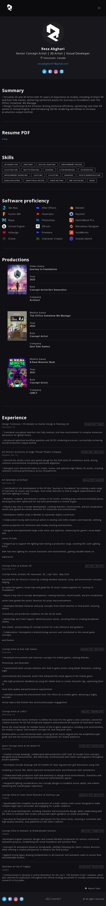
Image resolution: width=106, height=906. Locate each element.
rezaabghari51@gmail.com (53, 63)
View (4, 139)
